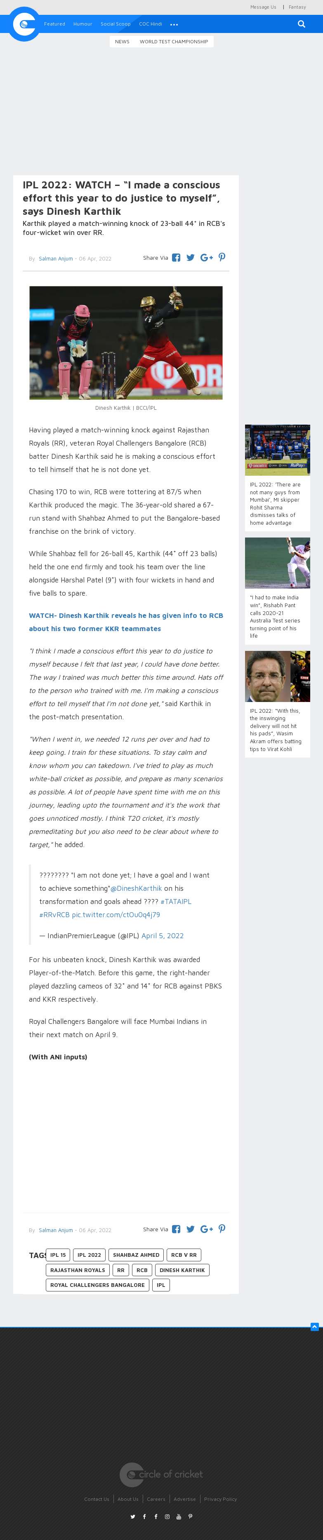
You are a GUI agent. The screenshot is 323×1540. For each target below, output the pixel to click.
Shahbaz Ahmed (136, 1254)
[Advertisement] (161, 112)
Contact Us (96, 1499)
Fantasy (297, 6)
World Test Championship (174, 41)
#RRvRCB (54, 915)
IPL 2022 (89, 1254)
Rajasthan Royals (77, 1270)
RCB (142, 1270)
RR (121, 1270)
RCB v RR (184, 1254)
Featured (54, 24)
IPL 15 (58, 1254)
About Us (128, 1499)
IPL (161, 1285)
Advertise (185, 1499)
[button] (174, 24)
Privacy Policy (220, 1499)
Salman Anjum (55, 1230)
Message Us (263, 6)
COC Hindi (150, 24)
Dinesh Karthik (182, 1270)
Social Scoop (116, 24)
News (122, 41)
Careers (156, 1499)
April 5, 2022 (162, 935)
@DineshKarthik (136, 888)
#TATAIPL (175, 901)
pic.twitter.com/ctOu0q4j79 (116, 915)
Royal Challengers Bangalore (97, 1285)
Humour (82, 24)
